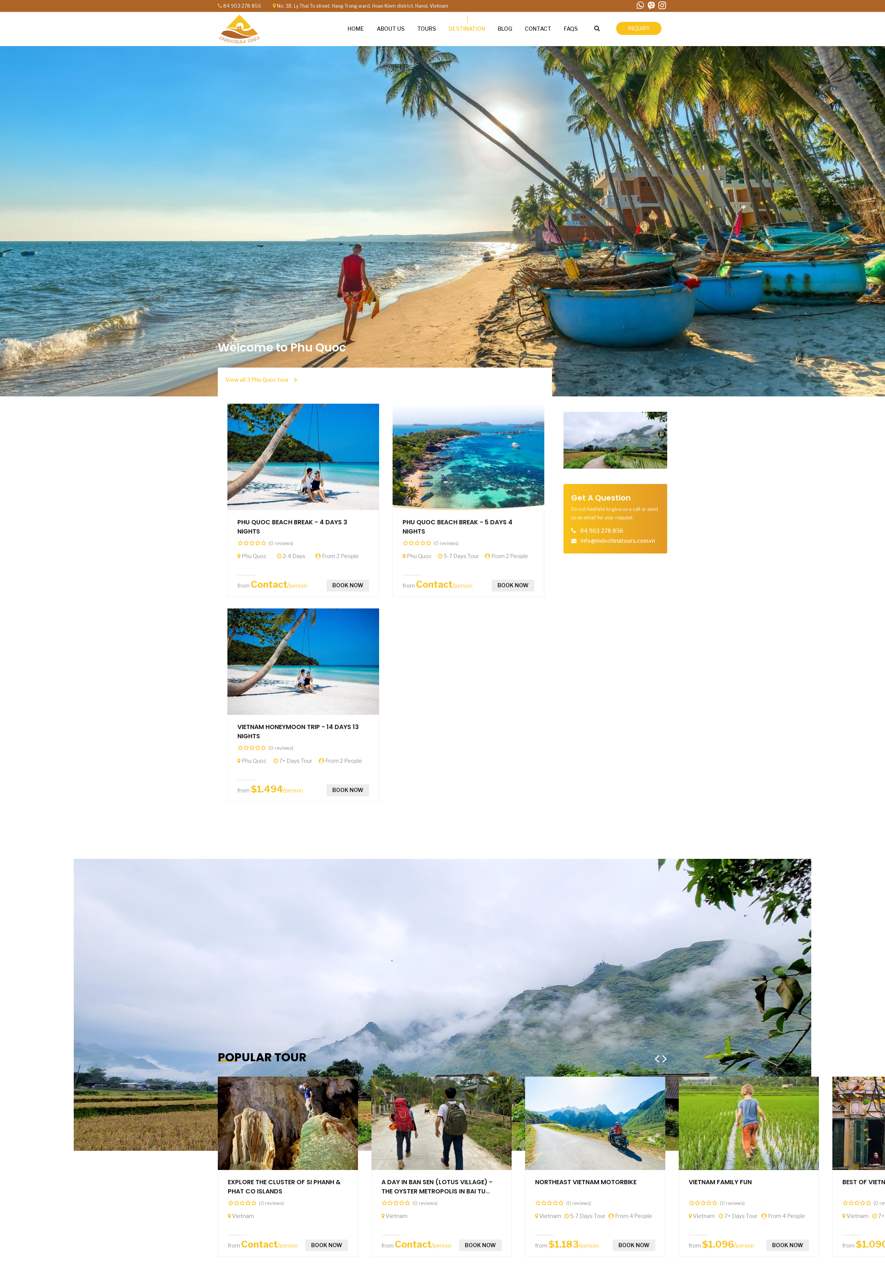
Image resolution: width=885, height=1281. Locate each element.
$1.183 (564, 1245)
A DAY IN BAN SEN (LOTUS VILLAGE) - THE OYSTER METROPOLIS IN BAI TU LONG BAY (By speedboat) (436, 1191)
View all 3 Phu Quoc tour (261, 379)
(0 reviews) (280, 543)
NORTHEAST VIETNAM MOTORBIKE (585, 1182)
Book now (347, 585)
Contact (269, 585)
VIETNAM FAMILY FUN (720, 1182)
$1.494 (267, 789)
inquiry (639, 28)
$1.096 (718, 1245)
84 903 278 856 (242, 6)
